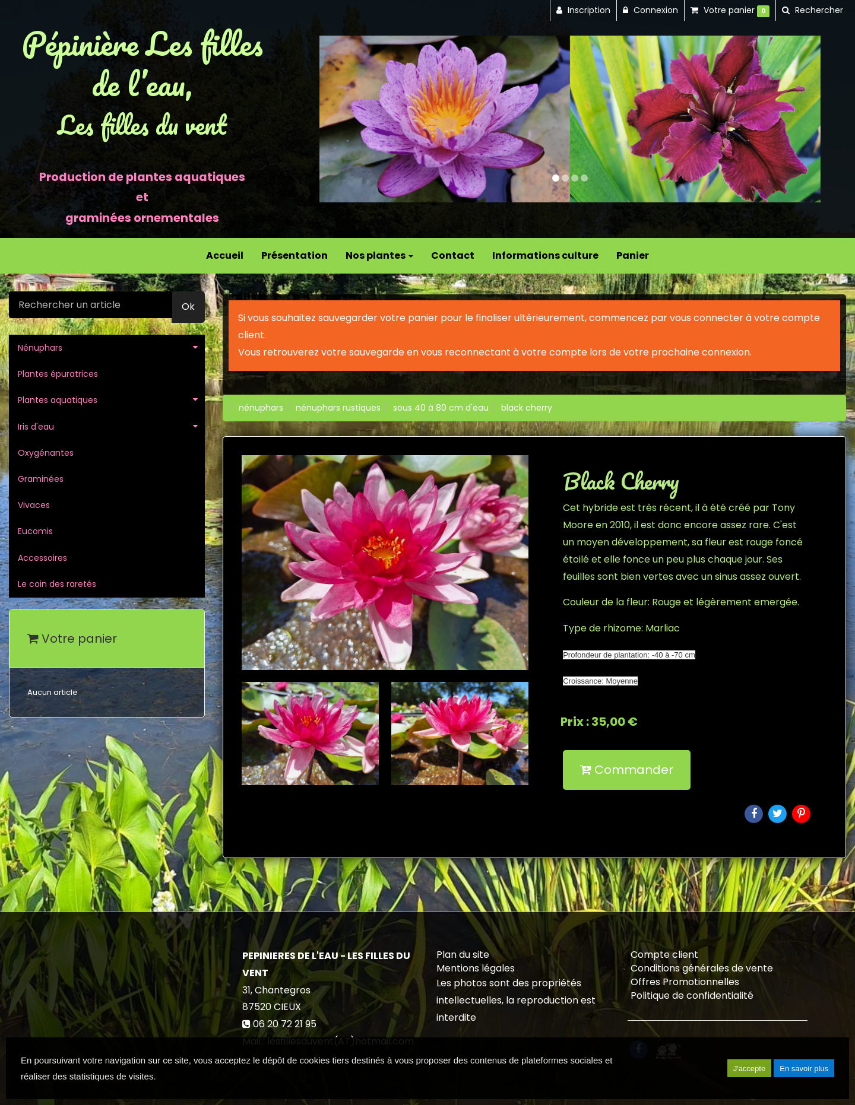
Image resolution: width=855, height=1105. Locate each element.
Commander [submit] (626, 769)
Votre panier (72, 638)
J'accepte (749, 1068)
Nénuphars (40, 348)
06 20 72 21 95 (284, 1024)
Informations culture (545, 255)
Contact (452, 255)
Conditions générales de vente (702, 968)
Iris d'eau (36, 427)
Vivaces (34, 505)
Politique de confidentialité (692, 995)
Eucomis (35, 531)
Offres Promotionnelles (685, 982)
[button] (344, 119)
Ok (188, 306)
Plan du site (462, 954)
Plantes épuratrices (58, 374)
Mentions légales (475, 968)
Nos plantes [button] (379, 255)
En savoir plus (804, 1068)
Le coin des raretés (57, 584)
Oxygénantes (46, 453)
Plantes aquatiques (57, 400)
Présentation (294, 255)
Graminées (41, 479)
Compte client (664, 954)
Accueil (224, 255)
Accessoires (42, 558)
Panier (632, 255)
